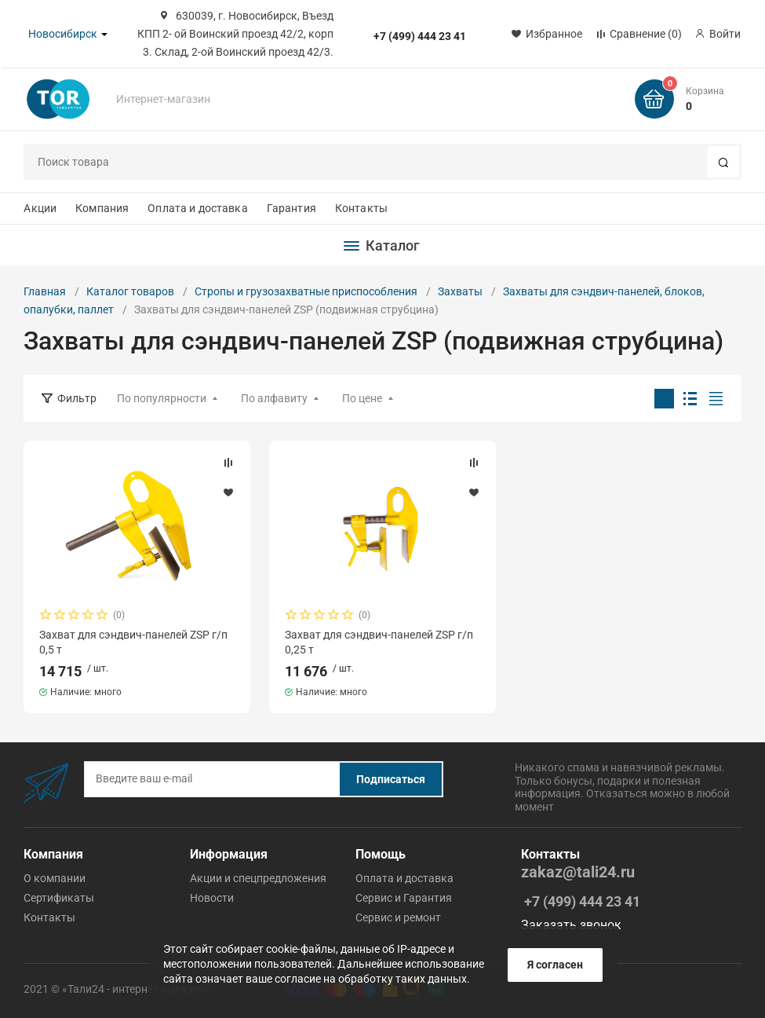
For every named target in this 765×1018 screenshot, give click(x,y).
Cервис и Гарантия (403, 898)
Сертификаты (59, 898)
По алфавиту (274, 398)
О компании (55, 878)
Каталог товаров (130, 291)
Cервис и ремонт (398, 917)
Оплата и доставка (197, 208)
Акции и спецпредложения (258, 878)
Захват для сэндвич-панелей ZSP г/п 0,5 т (133, 641)
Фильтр (77, 398)
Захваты (460, 291)
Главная (45, 291)
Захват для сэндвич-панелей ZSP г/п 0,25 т (379, 641)
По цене (362, 398)
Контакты (361, 208)
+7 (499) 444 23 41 (419, 36)
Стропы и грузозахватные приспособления (306, 291)
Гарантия (291, 208)
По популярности (161, 398)
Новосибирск (62, 33)
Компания (102, 208)
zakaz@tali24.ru (578, 872)
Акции (40, 208)
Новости (212, 898)
